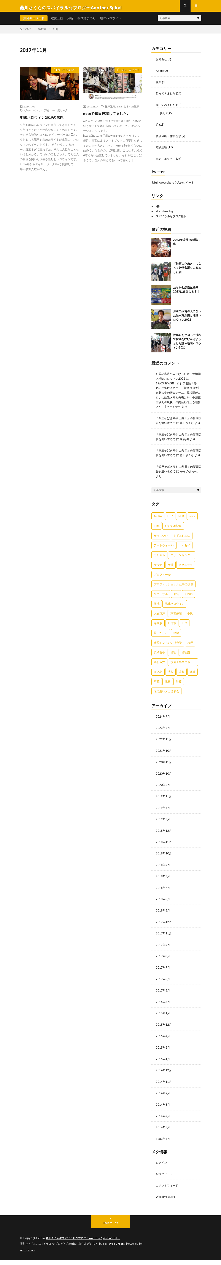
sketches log (164, 213)
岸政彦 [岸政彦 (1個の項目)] (158, 635)
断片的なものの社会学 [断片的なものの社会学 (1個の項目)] (168, 655)
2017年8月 (163, 965)
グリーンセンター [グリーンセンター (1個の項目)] (181, 567)
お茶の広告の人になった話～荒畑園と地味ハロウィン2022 (187, 317)
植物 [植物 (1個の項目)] (173, 665)
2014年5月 (163, 1133)
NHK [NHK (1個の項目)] (181, 528)
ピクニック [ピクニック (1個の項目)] (186, 577)
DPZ (53, 113)
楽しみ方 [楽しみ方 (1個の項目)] (159, 674)
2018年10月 (164, 864)
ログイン (162, 1168)
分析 (70, 21)
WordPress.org (166, 1202)
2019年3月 (163, 830)
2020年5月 (163, 796)
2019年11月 (164, 807)
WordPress (28, 1255)
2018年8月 (163, 886)
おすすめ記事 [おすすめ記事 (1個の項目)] (173, 538)
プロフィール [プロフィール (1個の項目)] (162, 587)
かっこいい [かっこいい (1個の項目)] (161, 548)
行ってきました (65, 74)
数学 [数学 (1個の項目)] (176, 645)
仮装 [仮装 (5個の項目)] (176, 606)
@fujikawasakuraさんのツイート (172, 184)
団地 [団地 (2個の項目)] (156, 616)
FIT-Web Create (115, 1249)
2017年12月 (164, 931)
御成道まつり (87, 21)
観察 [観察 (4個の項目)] (167, 694)
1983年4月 (163, 1145)
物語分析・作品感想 (169, 138)
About (160, 74)
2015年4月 (163, 1044)
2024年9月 (163, 729)
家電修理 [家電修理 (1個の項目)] (176, 626)
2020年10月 (164, 785)
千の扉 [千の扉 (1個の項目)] (188, 606)
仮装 (46, 113)
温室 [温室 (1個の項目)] (181, 684)
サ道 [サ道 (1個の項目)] (170, 577)
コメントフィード (168, 1191)
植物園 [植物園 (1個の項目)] (185, 665)
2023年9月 (163, 740)
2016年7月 (163, 1010)
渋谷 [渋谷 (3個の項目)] (170, 684)
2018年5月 (163, 920)
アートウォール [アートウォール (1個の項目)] (163, 558)
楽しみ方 (62, 113)
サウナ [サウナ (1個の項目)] (158, 577)
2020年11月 (164, 774)
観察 (159, 85)
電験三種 (57, 21)
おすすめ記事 (131, 110)
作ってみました (166, 107)
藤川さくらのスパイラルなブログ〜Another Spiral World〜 (86, 1243)
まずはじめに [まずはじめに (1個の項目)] (181, 548)
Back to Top (110, 1228)
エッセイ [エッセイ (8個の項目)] (184, 558)
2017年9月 (163, 954)
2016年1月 (163, 1021)
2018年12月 (164, 841)
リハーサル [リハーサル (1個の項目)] (161, 606)
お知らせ (162, 62)
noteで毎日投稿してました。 (109, 116)
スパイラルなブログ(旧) (171, 218)
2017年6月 (163, 987)
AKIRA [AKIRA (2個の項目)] (158, 528)
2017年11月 (164, 942)
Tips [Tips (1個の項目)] (156, 538)
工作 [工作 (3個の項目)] (184, 635)
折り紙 (164, 115)
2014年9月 (163, 1100)
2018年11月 (164, 852)
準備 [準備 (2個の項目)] (192, 684)
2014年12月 (164, 1077)
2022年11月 (164, 751)
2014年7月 (163, 1122)
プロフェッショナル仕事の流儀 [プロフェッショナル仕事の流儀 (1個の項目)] (173, 596)
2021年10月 (164, 762)
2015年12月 (164, 1032)
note (119, 110)
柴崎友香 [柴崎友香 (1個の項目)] (159, 665)
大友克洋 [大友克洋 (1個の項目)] (159, 626)
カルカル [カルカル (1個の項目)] (159, 567)
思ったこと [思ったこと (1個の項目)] (161, 645)
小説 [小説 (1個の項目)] (190, 626)
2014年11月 (164, 1089)
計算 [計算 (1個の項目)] (178, 694)
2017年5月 (163, 999)
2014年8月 (163, 1111)
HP (158, 208)
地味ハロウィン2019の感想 (44, 120)
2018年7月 (163, 897)
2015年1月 (163, 1066)
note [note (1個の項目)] (192, 528)
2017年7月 (163, 976)
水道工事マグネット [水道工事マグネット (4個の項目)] (183, 674)
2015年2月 (163, 1055)
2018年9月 (163, 875)
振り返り (110, 110)
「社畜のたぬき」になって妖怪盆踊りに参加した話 (187, 269)
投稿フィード (165, 1180)
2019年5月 (163, 819)
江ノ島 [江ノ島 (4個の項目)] (158, 684)
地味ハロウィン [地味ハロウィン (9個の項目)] (174, 616)
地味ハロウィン (110, 21)
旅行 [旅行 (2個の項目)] (190, 655)
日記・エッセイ (128, 74)
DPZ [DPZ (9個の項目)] (170, 528)
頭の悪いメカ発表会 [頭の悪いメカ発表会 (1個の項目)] (166, 703)
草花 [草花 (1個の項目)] (156, 694)
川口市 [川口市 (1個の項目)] (172, 635)
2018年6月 (163, 909)
